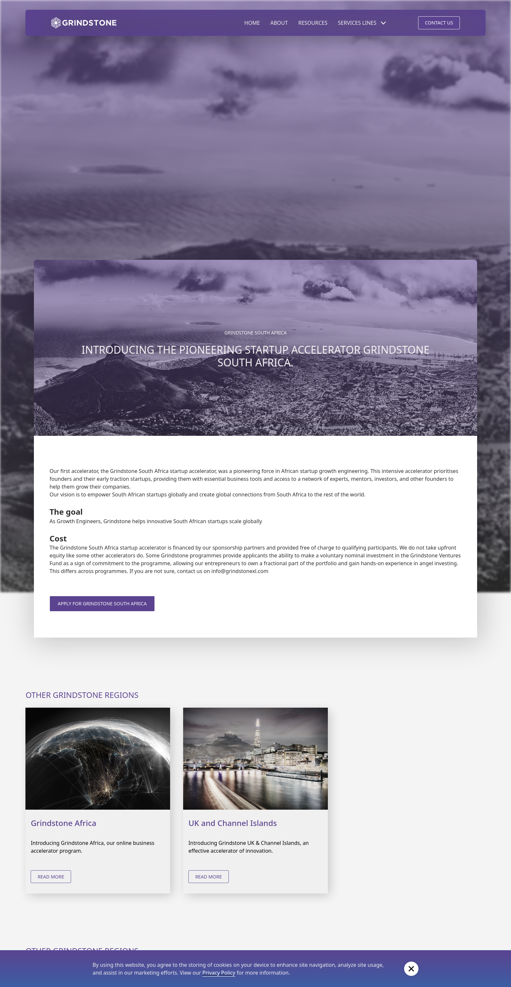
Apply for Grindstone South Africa (102, 603)
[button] (362, 23)
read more (50, 877)
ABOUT (279, 22)
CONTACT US (439, 23)
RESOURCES (313, 22)
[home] (83, 22)
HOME (252, 22)
